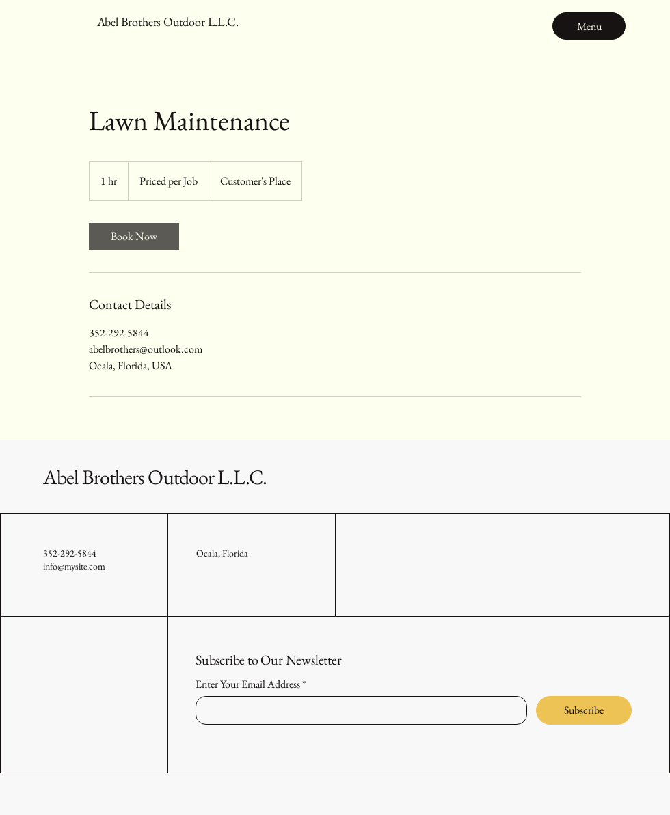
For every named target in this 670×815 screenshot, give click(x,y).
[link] (134, 236)
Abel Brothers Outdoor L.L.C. (155, 477)
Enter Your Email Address (248, 684)
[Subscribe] (584, 710)
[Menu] (589, 26)
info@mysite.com (74, 566)
